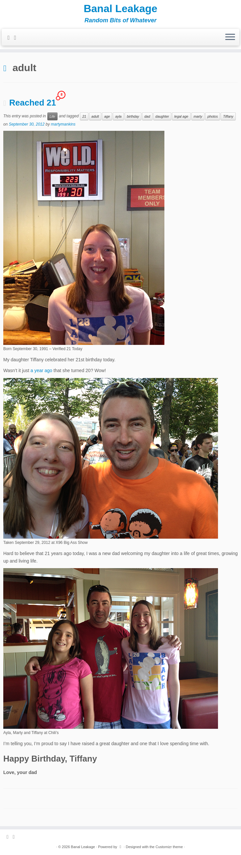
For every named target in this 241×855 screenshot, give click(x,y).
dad (147, 116)
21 (84, 116)
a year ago (41, 370)
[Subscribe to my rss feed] (11, 37)
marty (198, 116)
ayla (118, 116)
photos (212, 116)
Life (52, 116)
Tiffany (228, 116)
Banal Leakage (120, 8)
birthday (133, 116)
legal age (181, 116)
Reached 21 (32, 102)
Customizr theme (169, 847)
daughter (162, 116)
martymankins (63, 124)
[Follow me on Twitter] (17, 37)
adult (95, 116)
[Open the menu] (230, 37)
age (107, 116)
